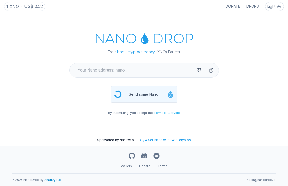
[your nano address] (136, 70)
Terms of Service (167, 113)
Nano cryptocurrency (136, 52)
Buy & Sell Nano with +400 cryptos (165, 140)
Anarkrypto (52, 180)
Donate (144, 166)
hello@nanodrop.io (261, 180)
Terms (162, 166)
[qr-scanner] (199, 70)
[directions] (211, 70)
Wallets (126, 166)
